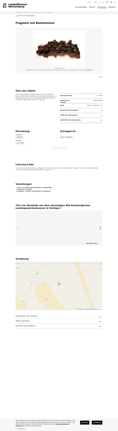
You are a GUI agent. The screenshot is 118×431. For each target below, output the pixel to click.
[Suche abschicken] (103, 2)
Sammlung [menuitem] (102, 7)
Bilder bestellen (23, 321)
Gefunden (18, 140)
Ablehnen (84, 422)
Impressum (19, 425)
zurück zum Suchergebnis (26, 16)
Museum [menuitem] (112, 7)
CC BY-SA (89, 70)
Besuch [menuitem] (92, 7)
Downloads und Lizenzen (27, 316)
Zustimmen (97, 422)
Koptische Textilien (24, 189)
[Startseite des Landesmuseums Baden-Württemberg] (15, 6)
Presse (89, 2)
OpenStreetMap (91, 309)
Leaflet (80, 309)
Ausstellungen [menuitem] (81, 7)
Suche (95, 2)
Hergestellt (19, 134)
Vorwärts (100, 228)
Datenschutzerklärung (62, 424)
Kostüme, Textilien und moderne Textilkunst (34, 191)
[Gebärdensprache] (111, 2)
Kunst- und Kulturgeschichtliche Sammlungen (34, 187)
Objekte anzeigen (59, 148)
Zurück (18, 228)
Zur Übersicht (91, 243)
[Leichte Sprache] (107, 2)
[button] (59, 284)
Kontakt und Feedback (25, 326)
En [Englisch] (115, 2)
